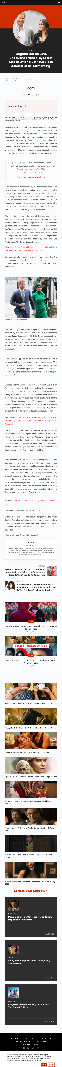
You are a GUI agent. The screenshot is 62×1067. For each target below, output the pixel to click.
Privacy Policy (23, 1049)
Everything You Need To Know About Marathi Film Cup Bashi (29, 711)
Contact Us (45, 1046)
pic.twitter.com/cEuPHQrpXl (31, 172)
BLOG (31, 625)
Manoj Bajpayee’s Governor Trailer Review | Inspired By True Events (29, 836)
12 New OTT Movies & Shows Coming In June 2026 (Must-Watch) (28, 809)
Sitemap (14, 1046)
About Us (28, 1046)
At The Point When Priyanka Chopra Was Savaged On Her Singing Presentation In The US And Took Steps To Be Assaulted (31, 420)
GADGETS (11, 923)
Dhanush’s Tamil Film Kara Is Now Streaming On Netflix (27, 760)
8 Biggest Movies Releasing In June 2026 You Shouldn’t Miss (29, 1015)
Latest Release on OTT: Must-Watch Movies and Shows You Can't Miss (31, 669)
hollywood (31, 50)
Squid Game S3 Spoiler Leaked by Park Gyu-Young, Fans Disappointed (31, 631)
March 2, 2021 (41, 177)
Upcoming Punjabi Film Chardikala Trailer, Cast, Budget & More (31, 784)
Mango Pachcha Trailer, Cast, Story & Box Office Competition (30, 735)
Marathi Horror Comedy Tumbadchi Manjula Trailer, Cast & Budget (29, 863)
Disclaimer (41, 1049)
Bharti (26, 95)
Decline (51, 1064)
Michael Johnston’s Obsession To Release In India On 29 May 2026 (30, 890)
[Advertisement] (7, 41)
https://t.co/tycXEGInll (37, 169)
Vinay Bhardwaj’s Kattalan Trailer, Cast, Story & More (29, 971)
